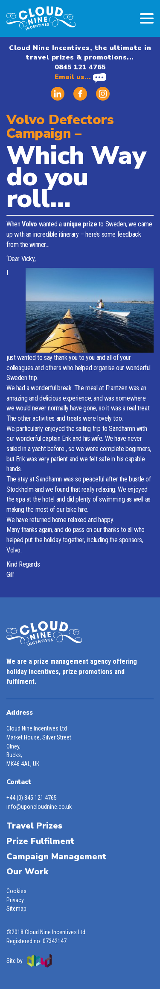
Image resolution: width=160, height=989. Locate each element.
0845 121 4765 (80, 67)
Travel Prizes (34, 826)
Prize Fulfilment (40, 841)
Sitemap (16, 908)
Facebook (80, 94)
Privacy (15, 900)
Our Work (27, 871)
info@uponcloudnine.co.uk (39, 806)
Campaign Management (56, 856)
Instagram (103, 94)
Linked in (57, 94)
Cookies (16, 891)
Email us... (80, 77)
